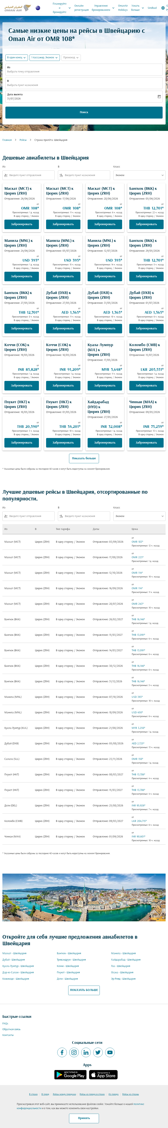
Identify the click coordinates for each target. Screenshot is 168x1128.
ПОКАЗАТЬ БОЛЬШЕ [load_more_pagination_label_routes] (84, 990)
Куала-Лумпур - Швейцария (18, 966)
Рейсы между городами (64, 1094)
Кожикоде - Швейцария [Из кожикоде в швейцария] (15, 978)
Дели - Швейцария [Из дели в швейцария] (67, 978)
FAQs (5, 1023)
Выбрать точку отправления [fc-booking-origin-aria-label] (23, 71)
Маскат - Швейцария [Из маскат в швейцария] (14, 953)
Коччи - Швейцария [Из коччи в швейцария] (68, 966)
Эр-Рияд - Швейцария (123, 978)
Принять (84, 1118)
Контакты (8, 1035)
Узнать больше (138, 8)
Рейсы (23, 140)
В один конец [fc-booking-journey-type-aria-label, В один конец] (14, 57)
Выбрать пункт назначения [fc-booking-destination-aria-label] (22, 85)
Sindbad (152, 8)
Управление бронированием (104, 8)
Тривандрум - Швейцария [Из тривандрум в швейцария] (71, 959)
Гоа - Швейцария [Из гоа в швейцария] (120, 966)
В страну (33, 1094)
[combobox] (31, 175)
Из (8, 67)
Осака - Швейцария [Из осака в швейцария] (122, 972)
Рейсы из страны (130, 1094)
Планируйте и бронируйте (63, 8)
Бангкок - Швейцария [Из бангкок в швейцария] (69, 953)
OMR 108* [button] (60, 39)
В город (45, 1094)
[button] (45, 58)
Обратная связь (11, 1029)
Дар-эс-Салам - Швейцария (18, 972)
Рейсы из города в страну (92, 1094)
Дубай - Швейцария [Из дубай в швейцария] (13, 959)
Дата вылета (15, 94)
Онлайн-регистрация (81, 8)
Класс (116, 166)
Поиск (84, 112)
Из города (114, 1094)
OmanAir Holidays (123, 8)
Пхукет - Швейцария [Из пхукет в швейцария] (68, 972)
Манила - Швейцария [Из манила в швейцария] (123, 953)
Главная (7, 140)
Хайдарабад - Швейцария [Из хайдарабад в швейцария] (125, 959)
